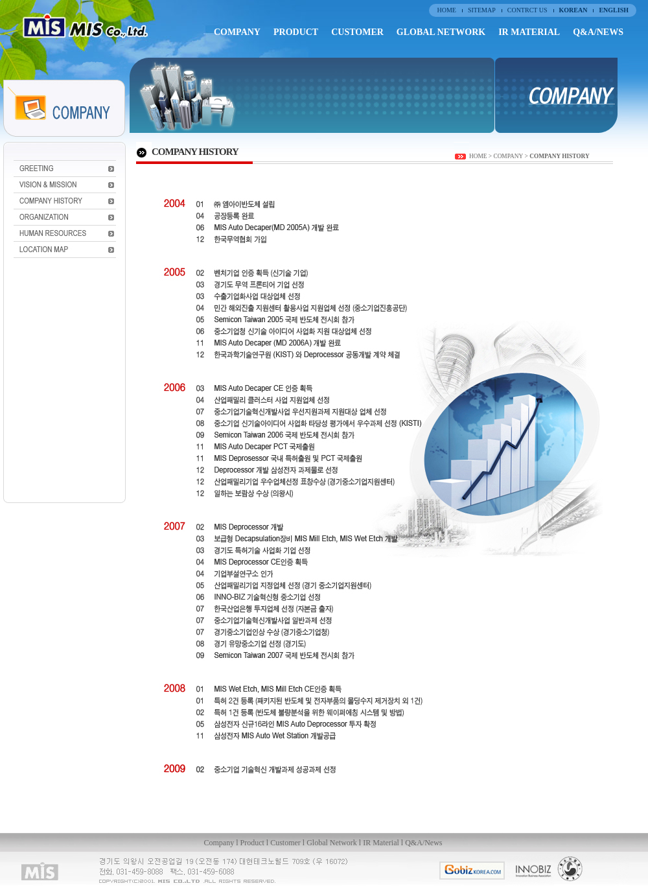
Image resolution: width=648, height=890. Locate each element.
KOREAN (573, 10)
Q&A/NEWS (598, 32)
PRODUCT (295, 32)
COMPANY (237, 32)
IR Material (381, 842)
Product (253, 842)
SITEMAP (482, 10)
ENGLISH (614, 10)
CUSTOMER (357, 32)
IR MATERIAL (529, 32)
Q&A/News (423, 842)
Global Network (333, 842)
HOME (446, 10)
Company (219, 842)
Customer (285, 842)
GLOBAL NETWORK (441, 32)
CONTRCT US (527, 10)
